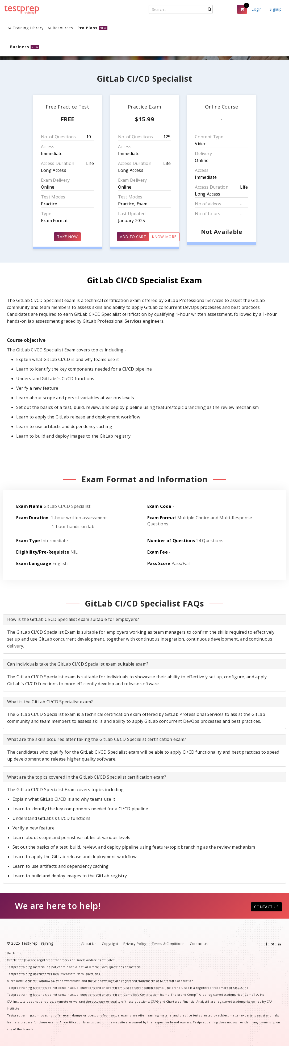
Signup (276, 9)
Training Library (26, 27)
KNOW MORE (164, 236)
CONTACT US (266, 906)
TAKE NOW (67, 236)
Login (257, 9)
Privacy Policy (134, 943)
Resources (60, 27)
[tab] (144, 620)
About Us (89, 943)
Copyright (110, 943)
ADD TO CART (133, 236)
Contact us (199, 943)
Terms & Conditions (168, 943)
